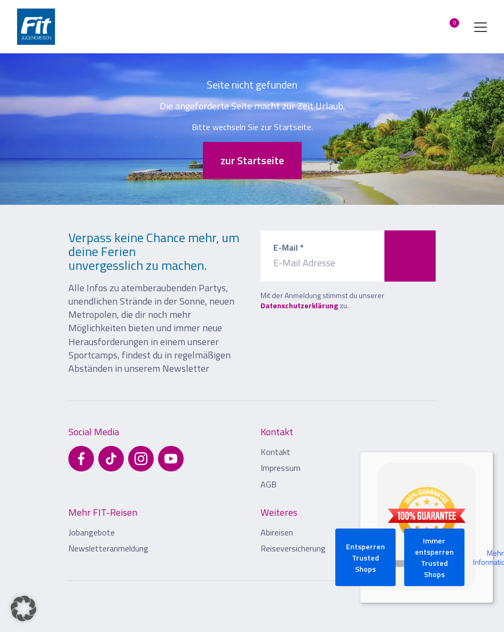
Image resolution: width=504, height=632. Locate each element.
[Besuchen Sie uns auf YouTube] (171, 458)
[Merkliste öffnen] (446, 26)
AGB (269, 484)
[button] (23, 608)
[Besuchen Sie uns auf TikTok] (111, 458)
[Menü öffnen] (478, 27)
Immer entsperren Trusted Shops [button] (434, 557)
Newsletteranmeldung (108, 548)
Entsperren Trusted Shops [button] (365, 557)
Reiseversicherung (293, 548)
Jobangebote (91, 532)
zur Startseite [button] (252, 160)
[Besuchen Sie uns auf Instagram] (141, 458)
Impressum (281, 467)
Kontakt (275, 451)
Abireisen (277, 532)
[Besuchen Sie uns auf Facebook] (81, 458)
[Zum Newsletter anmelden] (410, 256)
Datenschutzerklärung (299, 305)
